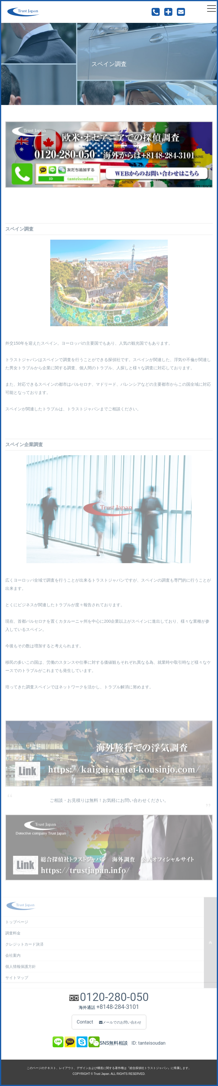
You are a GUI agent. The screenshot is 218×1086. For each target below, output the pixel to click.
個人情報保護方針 (20, 970)
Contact (109, 1022)
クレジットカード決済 (24, 948)
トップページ (16, 926)
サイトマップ (16, 981)
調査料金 (13, 937)
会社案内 (13, 959)
